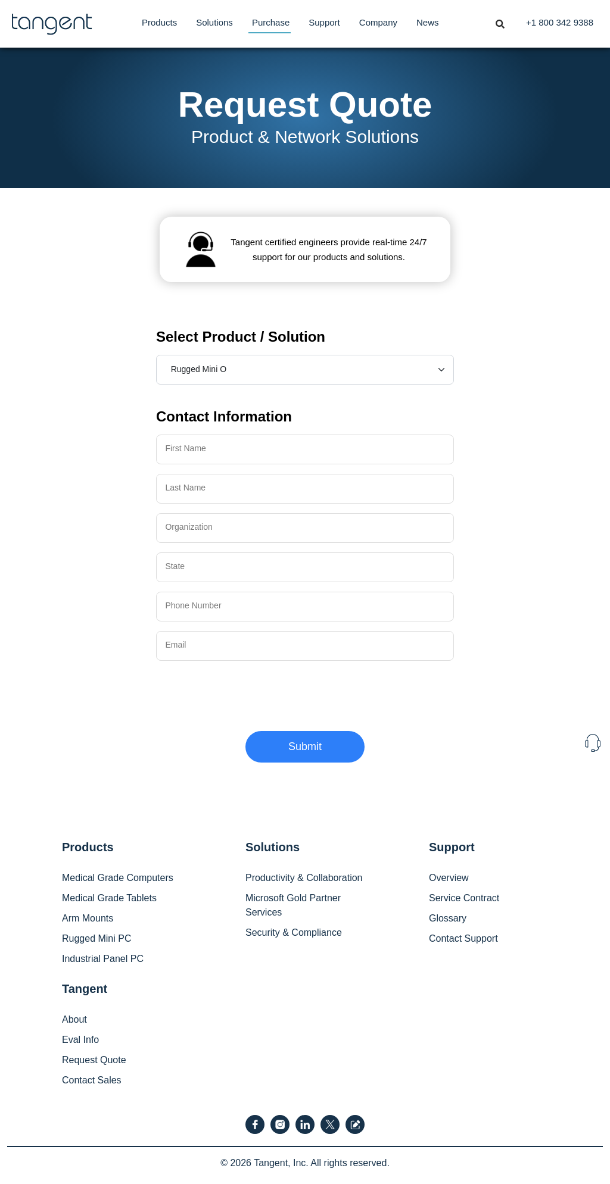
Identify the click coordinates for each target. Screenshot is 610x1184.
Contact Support (463, 938)
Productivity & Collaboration (304, 878)
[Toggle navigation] (500, 19)
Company (378, 22)
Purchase (271, 22)
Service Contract (464, 898)
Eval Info (80, 1040)
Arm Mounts (87, 918)
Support (324, 22)
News (427, 22)
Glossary (447, 918)
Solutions (214, 22)
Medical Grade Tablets (109, 898)
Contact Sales (92, 1080)
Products (159, 22)
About (74, 1019)
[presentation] (246, 693)
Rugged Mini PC (97, 938)
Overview (449, 878)
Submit (305, 746)
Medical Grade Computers (117, 878)
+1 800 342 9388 (559, 22)
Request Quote (94, 1060)
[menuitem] (159, 22)
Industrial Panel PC (103, 959)
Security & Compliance (293, 932)
